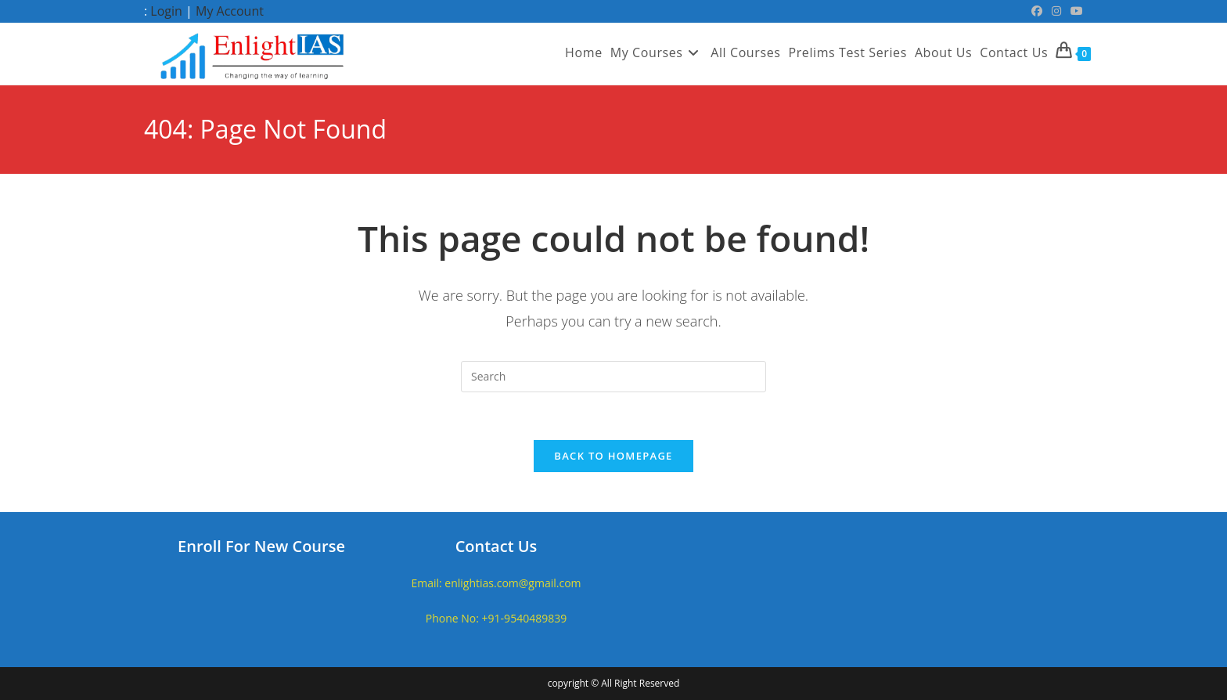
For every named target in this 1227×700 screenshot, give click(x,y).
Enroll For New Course (261, 546)
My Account (230, 11)
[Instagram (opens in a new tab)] (1056, 11)
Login (166, 11)
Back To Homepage (613, 456)
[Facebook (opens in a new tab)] (1037, 11)
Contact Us (496, 546)
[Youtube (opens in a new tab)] (1074, 11)
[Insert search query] (613, 376)
